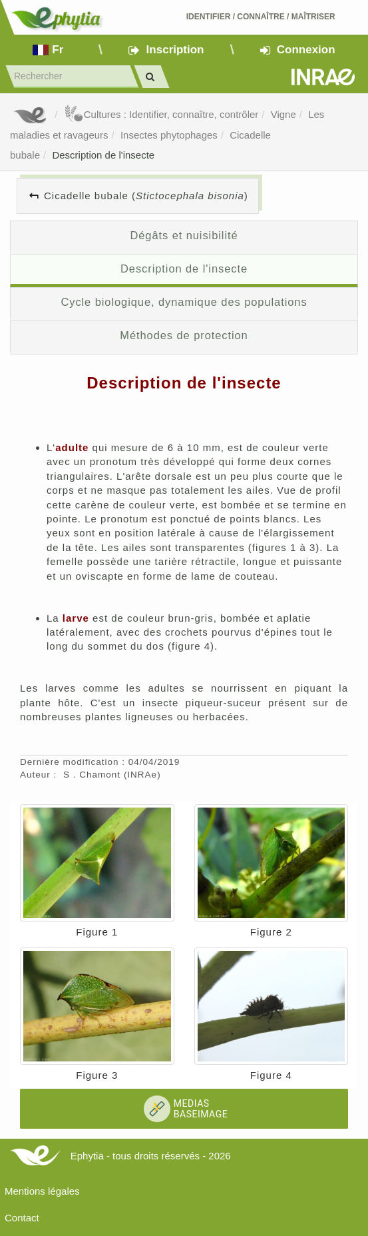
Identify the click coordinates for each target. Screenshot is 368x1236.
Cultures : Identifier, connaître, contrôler (161, 114)
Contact (22, 1217)
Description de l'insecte (103, 155)
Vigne (283, 114)
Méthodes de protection (184, 335)
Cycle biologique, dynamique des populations (184, 302)
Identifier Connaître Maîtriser (260, 16)
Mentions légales (42, 1191)
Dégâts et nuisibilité (184, 235)
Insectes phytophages (169, 135)
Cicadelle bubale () (146, 196)
